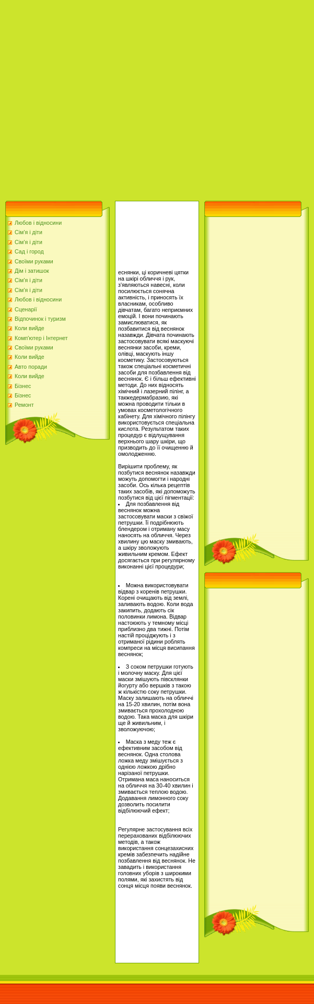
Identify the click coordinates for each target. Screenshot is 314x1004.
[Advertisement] (98, 98)
